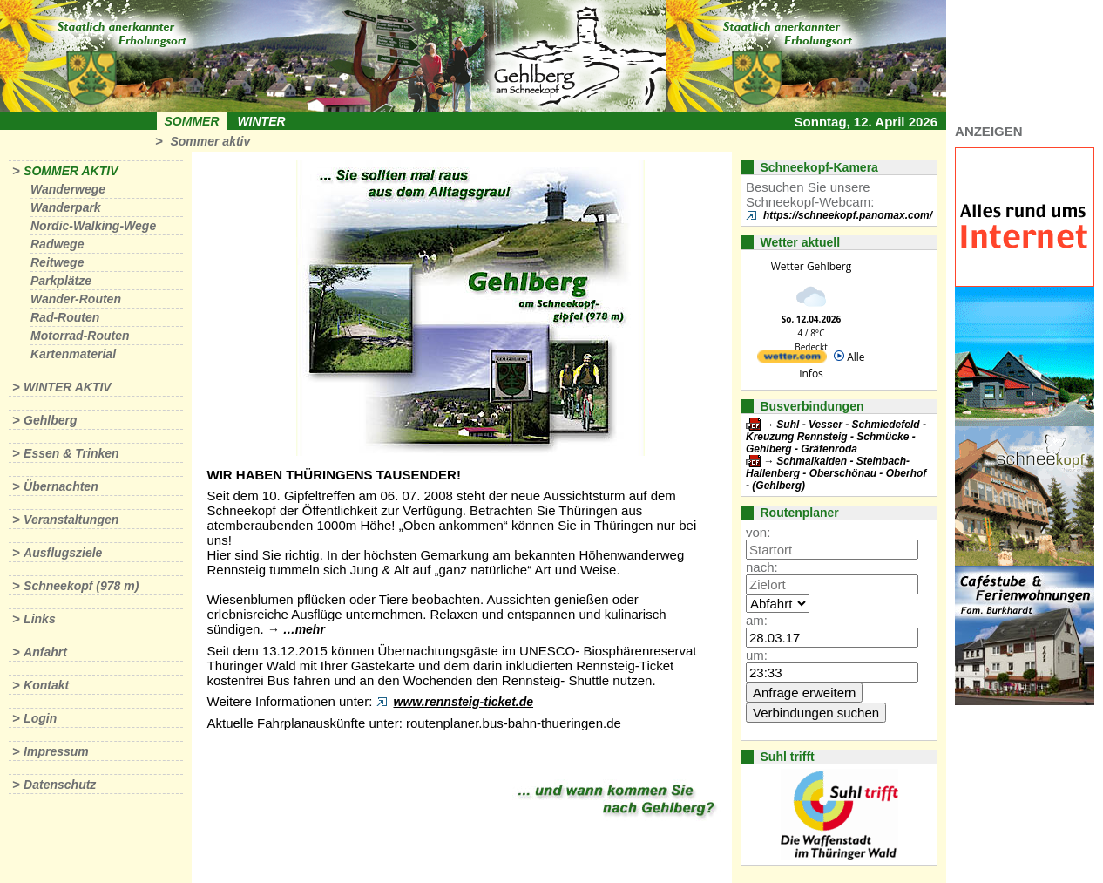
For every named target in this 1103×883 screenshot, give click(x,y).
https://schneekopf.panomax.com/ (847, 215)
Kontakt (46, 685)
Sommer (192, 121)
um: (757, 655)
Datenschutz (60, 784)
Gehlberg (50, 420)
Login (40, 718)
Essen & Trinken (71, 453)
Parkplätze (60, 281)
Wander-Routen (75, 299)
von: (758, 532)
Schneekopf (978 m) (81, 586)
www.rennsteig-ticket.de (464, 702)
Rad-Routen (64, 317)
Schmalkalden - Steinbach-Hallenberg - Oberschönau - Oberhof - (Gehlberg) (836, 473)
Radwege (57, 244)
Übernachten (61, 486)
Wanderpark (65, 207)
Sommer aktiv (210, 141)
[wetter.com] (792, 359)
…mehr (304, 629)
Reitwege (57, 262)
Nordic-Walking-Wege (93, 226)
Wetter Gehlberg (811, 266)
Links (40, 619)
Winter (261, 121)
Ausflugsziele (63, 553)
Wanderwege (67, 189)
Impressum (56, 751)
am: (757, 620)
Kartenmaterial (73, 354)
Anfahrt (45, 652)
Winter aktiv (68, 387)
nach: (762, 567)
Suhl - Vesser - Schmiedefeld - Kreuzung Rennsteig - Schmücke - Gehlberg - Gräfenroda (836, 436)
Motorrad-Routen (80, 336)
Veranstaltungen (71, 519)
